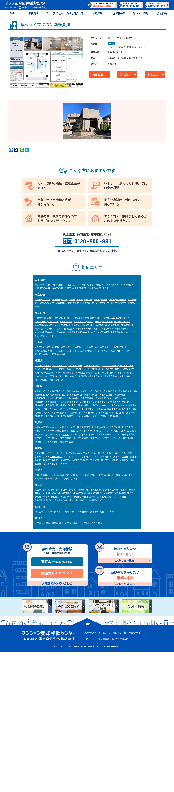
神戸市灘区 (55, 427)
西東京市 (122, 303)
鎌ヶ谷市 (63, 354)
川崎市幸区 (53, 321)
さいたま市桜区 (126, 365)
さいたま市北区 (59, 365)
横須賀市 (52, 332)
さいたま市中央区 (43, 365)
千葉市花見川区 (119, 347)
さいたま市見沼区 (92, 369)
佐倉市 (38, 347)
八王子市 (46, 299)
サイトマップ (92, 639)
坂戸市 (113, 373)
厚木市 (66, 318)
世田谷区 (39, 285)
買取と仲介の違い (76, 13)
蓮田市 (123, 376)
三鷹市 (38, 299)
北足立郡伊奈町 (86, 373)
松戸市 (101, 351)
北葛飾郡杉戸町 (70, 373)
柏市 (107, 351)
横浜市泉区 (88, 325)
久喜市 (131, 369)
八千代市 (46, 347)
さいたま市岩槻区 (110, 365)
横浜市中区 (107, 321)
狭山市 (100, 376)
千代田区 (69, 285)
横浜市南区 (40, 325)
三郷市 (116, 369)
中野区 (55, 285)
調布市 (131, 303)
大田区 (100, 285)
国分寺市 (56, 299)
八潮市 (59, 373)
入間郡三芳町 (48, 373)
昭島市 (112, 299)
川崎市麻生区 (80, 321)
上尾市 (124, 369)
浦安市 (121, 351)
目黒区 (68, 288)
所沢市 (60, 376)
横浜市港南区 (114, 325)
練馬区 (75, 288)
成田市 (83, 351)
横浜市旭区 (65, 325)
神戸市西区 (55, 431)
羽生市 (108, 376)
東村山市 (39, 303)
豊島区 (98, 288)
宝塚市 (66, 434)
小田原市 (82, 318)
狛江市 (76, 303)
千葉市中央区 (65, 347)
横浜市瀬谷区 (128, 325)
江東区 (47, 288)
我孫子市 (92, 351)
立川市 (106, 303)
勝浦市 (55, 347)
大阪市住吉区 (72, 398)
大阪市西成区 (104, 398)
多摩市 (72, 299)
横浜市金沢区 (107, 329)
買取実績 (97, 13)
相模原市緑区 (103, 332)
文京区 (108, 285)
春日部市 (76, 376)
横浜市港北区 (101, 325)
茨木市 (72, 409)
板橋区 (130, 285)
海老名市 (62, 332)
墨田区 (92, 285)
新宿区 (115, 285)
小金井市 (88, 299)
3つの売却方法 (55, 13)
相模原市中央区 (74, 332)
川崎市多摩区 (108, 318)
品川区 (85, 285)
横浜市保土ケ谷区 (122, 321)
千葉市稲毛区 (79, 347)
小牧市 (99, 523)
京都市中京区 (83, 453)
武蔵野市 (60, 303)
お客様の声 (119, 13)
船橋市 (47, 354)
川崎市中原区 (94, 318)
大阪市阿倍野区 (57, 398)
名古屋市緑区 (88, 523)
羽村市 (114, 303)
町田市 (83, 303)
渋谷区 (55, 288)
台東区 (77, 285)
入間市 (38, 373)
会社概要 (162, 13)
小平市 (79, 299)
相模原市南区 (89, 332)
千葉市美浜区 (104, 347)
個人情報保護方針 (119, 639)
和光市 (105, 373)
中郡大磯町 (47, 318)
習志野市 (39, 354)
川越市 (38, 376)
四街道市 (60, 351)
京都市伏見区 (56, 456)
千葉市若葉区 (41, 351)
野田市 (55, 354)
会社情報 (104, 639)
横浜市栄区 (77, 325)
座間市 (98, 321)
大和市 (74, 318)
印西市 (51, 351)
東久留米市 (121, 299)
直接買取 (33, 13)
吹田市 (121, 405)
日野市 (104, 299)
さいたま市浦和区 (43, 369)
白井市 (129, 351)
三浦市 (38, 318)
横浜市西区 (81, 329)
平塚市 (90, 321)
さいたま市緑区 (59, 369)
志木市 (45, 376)
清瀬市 (68, 303)
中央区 (47, 285)
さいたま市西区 (75, 369)
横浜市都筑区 (93, 329)
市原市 (68, 351)
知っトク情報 (140, 13)
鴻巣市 (53, 380)
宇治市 (125, 456)
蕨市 (129, 376)
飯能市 (45, 380)
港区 (61, 288)
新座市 (68, 376)
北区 (61, 285)
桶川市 (92, 376)
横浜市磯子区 (41, 329)
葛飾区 (90, 288)
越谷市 (38, 380)
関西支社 (56, 573)
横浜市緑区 (69, 329)
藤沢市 (38, 336)
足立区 (105, 288)
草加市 (115, 376)
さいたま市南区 (75, 365)
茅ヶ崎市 (130, 332)
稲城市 (99, 303)
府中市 (97, 299)
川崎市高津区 (66, 321)
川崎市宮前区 (121, 318)
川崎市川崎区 (41, 321)
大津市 (38, 475)
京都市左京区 (69, 453)
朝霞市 (85, 376)
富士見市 (121, 373)
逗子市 (45, 336)
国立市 (64, 299)
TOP (12, 13)
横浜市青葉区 (121, 329)
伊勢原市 (58, 318)
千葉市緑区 (92, 347)
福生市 (91, 303)
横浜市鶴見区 (41, 332)
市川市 (76, 351)
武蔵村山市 (49, 303)
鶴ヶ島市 (61, 380)
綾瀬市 (121, 332)
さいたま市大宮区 (92, 365)
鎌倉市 (53, 336)
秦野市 (114, 332)
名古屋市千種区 (42, 523)
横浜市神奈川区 (55, 329)
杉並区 (123, 285)
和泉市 (46, 412)
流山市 (114, 351)
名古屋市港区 (57, 523)
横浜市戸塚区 (52, 325)
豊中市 (104, 405)
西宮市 (91, 431)
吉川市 (98, 373)
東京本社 (56, 562)
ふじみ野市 (107, 369)
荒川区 (83, 288)
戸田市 (53, 376)
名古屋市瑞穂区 (72, 523)
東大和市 (132, 299)
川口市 (130, 373)
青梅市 (38, 307)
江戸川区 (39, 288)
